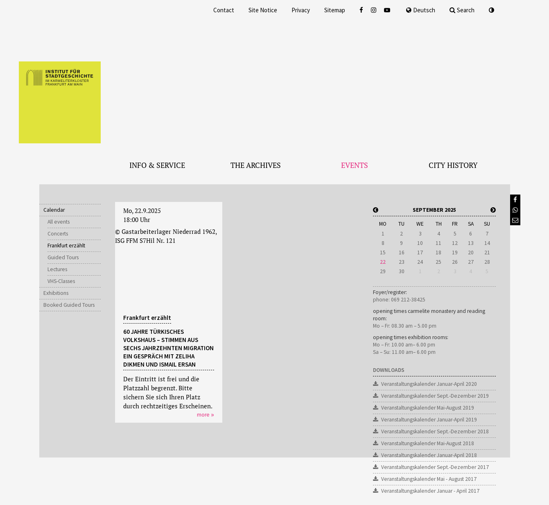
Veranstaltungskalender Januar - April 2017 (430, 490)
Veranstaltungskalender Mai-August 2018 (427, 443)
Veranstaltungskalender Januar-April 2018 (429, 455)
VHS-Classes (61, 281)
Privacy (300, 10)
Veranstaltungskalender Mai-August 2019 (427, 407)
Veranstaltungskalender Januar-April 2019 (429, 419)
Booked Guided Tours (69, 304)
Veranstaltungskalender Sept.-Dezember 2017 (435, 467)
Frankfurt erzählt (66, 245)
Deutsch (420, 10)
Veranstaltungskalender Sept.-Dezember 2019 (435, 395)
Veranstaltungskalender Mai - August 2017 (429, 479)
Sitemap (334, 10)
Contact (223, 10)
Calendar (54, 209)
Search (462, 10)
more (203, 414)
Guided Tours (63, 257)
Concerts (57, 233)
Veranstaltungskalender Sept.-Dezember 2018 (435, 431)
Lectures (57, 269)
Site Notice (263, 10)
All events (58, 221)
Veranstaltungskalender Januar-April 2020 (429, 383)
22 (383, 261)
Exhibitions (55, 293)
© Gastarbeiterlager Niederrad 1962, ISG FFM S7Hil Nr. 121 (166, 236)
